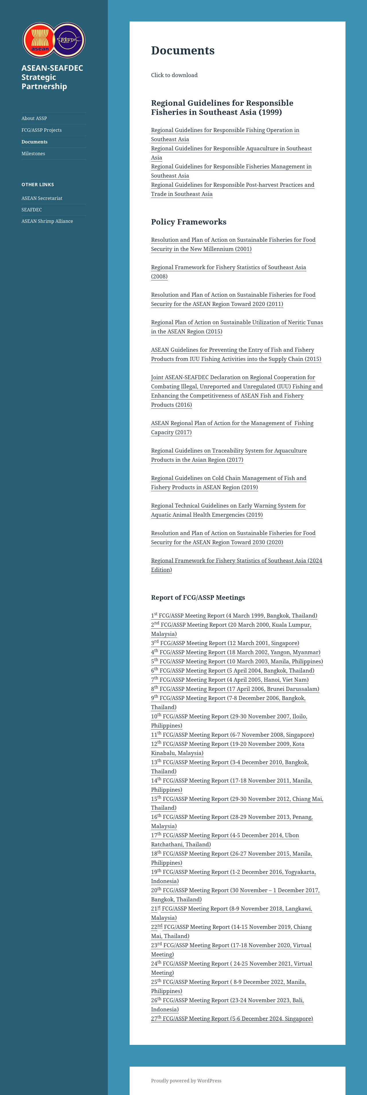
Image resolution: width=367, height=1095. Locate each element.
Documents (35, 142)
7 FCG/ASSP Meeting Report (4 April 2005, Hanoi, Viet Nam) (230, 679)
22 (154, 927)
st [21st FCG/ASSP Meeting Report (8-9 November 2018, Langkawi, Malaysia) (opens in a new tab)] (159, 907)
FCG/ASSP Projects (42, 130)
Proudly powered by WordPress (186, 1081)
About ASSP (34, 118)
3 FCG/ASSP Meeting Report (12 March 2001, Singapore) (225, 643)
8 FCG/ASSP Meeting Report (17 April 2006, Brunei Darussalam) (235, 689)
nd (160, 925)
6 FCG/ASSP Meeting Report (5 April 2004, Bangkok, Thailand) (233, 670)
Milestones (33, 153)
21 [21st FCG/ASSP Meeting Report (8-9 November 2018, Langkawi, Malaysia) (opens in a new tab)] (154, 908)
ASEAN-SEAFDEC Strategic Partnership (52, 76)
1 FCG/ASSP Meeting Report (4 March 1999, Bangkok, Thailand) (234, 615)
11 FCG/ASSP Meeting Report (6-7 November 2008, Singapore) (232, 734)
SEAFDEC (32, 210)
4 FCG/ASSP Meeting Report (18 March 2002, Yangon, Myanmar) (236, 652)
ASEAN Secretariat (42, 198)
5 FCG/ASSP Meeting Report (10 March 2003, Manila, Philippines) (237, 661)
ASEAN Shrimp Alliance (47, 221)
